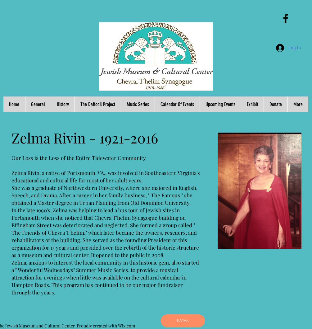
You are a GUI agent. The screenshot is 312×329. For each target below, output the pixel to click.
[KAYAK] (183, 320)
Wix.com (126, 326)
